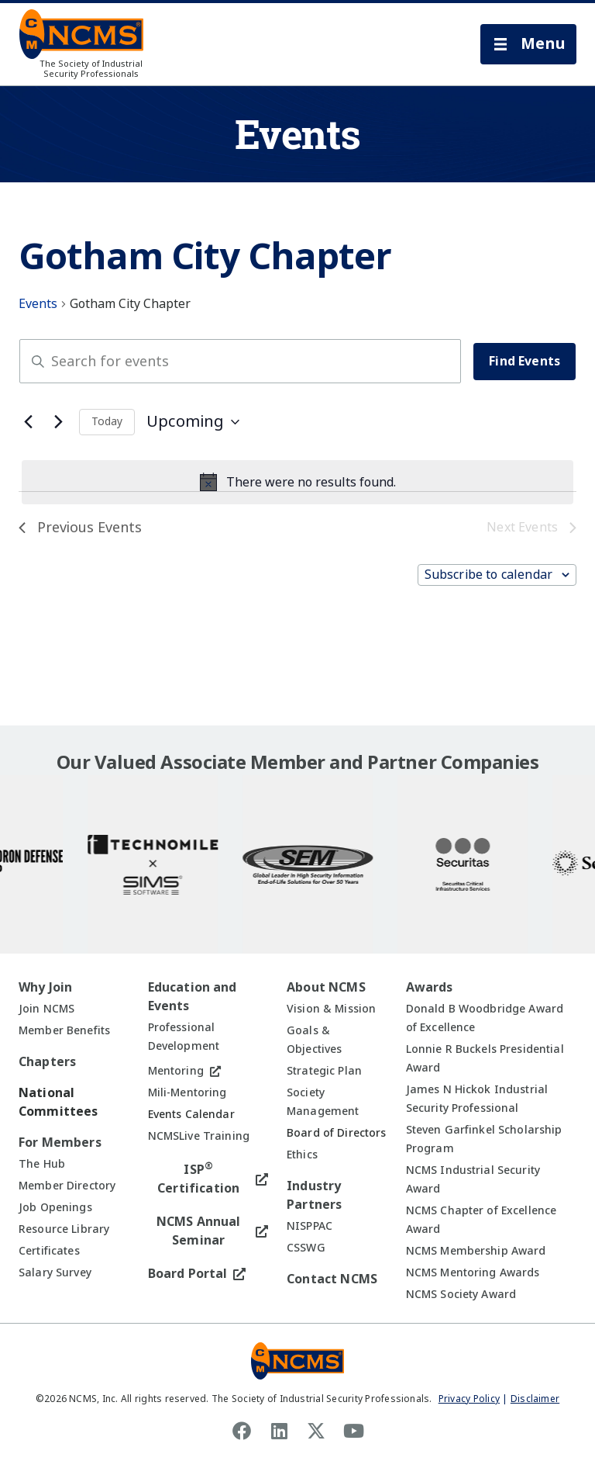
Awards (429, 987)
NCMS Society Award (461, 1294)
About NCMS (326, 987)
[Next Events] (58, 422)
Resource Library (64, 1229)
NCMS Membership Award (476, 1251)
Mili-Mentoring (187, 1092)
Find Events (524, 361)
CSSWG (306, 1247)
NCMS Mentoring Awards (473, 1272)
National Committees (58, 1102)
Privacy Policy (469, 1399)
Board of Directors (337, 1133)
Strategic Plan (324, 1070)
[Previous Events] (28, 422)
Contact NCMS (332, 1279)
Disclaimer (535, 1399)
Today (106, 421)
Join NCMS (46, 1008)
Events (38, 304)
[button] (528, 44)
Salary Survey (55, 1272)
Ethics (302, 1154)
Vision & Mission (331, 1008)
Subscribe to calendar (488, 574)
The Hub (42, 1164)
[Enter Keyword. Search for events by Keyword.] (240, 361)
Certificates (49, 1251)
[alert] (297, 482)
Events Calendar (191, 1114)
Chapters (47, 1062)
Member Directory (67, 1185)
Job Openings (55, 1207)
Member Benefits (64, 1030)
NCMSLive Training (198, 1136)
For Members (60, 1142)
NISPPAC (309, 1226)
